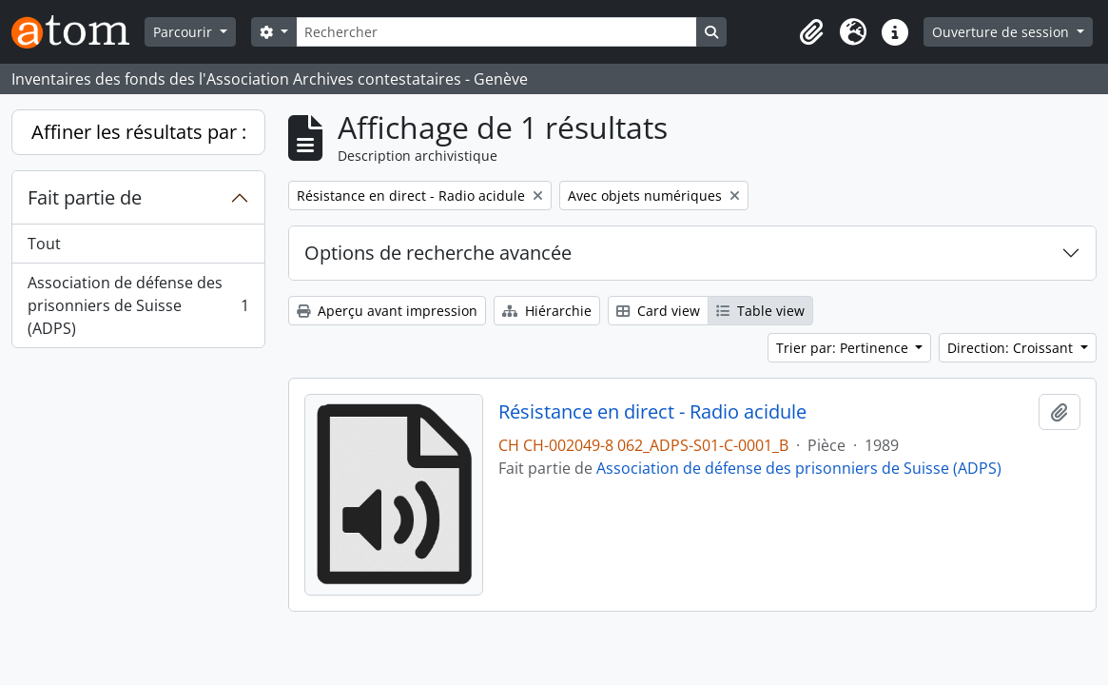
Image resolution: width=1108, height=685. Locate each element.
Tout (44, 243)
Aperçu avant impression (387, 311)
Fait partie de (85, 197)
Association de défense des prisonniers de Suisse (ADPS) (138, 305)
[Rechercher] (496, 32)
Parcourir (184, 32)
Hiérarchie (547, 311)
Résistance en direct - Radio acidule (652, 412)
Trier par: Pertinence (844, 348)
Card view (658, 311)
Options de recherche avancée (438, 252)
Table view (760, 311)
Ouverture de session (1002, 32)
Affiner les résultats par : (138, 132)
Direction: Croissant (1012, 348)
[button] (811, 32)
